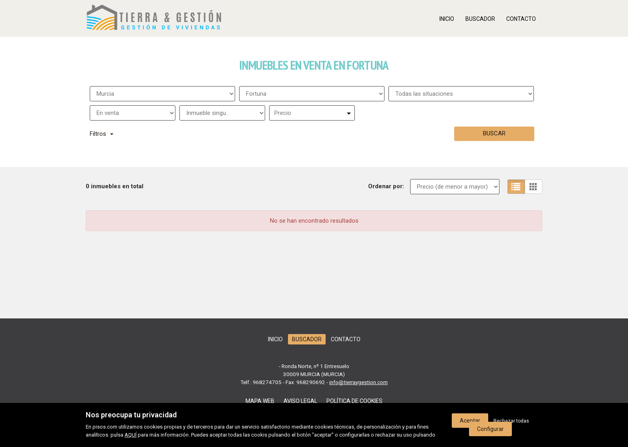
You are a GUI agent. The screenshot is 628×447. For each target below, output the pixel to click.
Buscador (480, 19)
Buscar (494, 133)
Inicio (446, 19)
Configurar (490, 429)
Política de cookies (354, 401)
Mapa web (260, 401)
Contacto (521, 19)
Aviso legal (300, 401)
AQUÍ (131, 435)
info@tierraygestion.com (358, 382)
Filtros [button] (101, 133)
